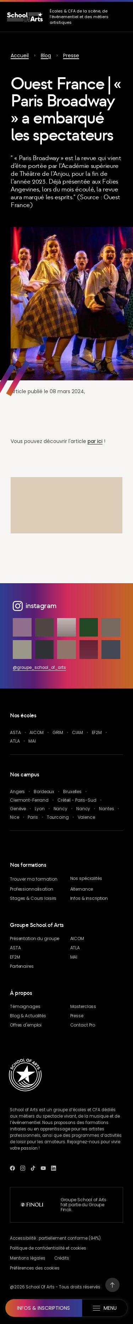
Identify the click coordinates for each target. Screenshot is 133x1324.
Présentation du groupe (34, 938)
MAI (32, 741)
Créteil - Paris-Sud (76, 800)
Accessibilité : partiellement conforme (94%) (55, 1238)
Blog (46, 55)
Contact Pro (82, 1025)
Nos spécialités (86, 878)
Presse (71, 55)
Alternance (81, 889)
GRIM (57, 732)
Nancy (60, 809)
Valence (86, 817)
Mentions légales (27, 1258)
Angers (17, 791)
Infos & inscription (89, 898)
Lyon (40, 809)
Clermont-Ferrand (29, 800)
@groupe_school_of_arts (39, 667)
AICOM (36, 732)
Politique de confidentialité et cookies (48, 1248)
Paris (33, 817)
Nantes (106, 809)
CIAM (77, 732)
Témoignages (25, 1006)
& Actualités (28, 1016)
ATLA (15, 741)
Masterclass (83, 1006)
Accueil (20, 55)
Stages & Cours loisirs (33, 898)
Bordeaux (44, 791)
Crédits (61, 1258)
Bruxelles (72, 791)
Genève (18, 809)
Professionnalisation (31, 889)
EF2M (97, 732)
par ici (95, 441)
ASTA (15, 732)
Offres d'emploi (25, 1025)
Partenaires (22, 966)
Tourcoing (58, 817)
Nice (14, 817)
